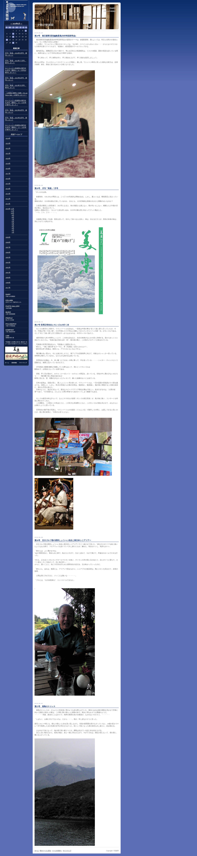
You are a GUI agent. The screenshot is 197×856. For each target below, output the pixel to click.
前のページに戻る (45, 850)
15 (13, 37)
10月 (12, 213)
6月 (13, 222)
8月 (13, 217)
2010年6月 (16, 24)
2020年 (8, 158)
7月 (13, 219)
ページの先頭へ (57, 850)
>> (21, 24)
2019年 (8, 163)
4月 (13, 226)
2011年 (8, 204)
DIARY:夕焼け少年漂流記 (16, 295)
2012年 (8, 199)
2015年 (8, 184)
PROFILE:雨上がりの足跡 (16, 319)
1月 (13, 232)
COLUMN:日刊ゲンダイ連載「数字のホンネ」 (16, 301)
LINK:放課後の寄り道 (16, 337)
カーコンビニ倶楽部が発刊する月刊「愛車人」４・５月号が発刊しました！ (15, 103)
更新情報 (14, 362)
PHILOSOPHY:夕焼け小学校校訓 (16, 325)
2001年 (8, 272)
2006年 (8, 252)
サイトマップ (22, 362)
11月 (12, 211)
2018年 (8, 168)
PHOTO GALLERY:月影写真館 (16, 307)
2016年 (8, 179)
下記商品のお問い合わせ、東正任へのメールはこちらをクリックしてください (16, 343)
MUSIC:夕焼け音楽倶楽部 (16, 313)
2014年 (8, 189)
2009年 (8, 237)
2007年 (8, 247)
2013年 (8, 194)
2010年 (8, 209)
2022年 (8, 148)
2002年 (8, 267)
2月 (13, 230)
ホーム (7, 362)
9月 (13, 215)
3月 (13, 228)
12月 (12, 209)
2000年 (8, 277)
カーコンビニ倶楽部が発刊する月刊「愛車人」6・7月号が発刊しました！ (15, 70)
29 (13, 43)
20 (7, 40)
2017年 (8, 173)
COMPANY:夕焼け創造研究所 (16, 331)
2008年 (8, 242)
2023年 (8, 143)
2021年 (8, 153)
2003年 (8, 262)
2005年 (8, 257)
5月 (13, 224)
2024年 (8, 138)
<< (11, 24)
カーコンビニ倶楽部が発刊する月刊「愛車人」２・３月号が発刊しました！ (15, 127)
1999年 (8, 282)
